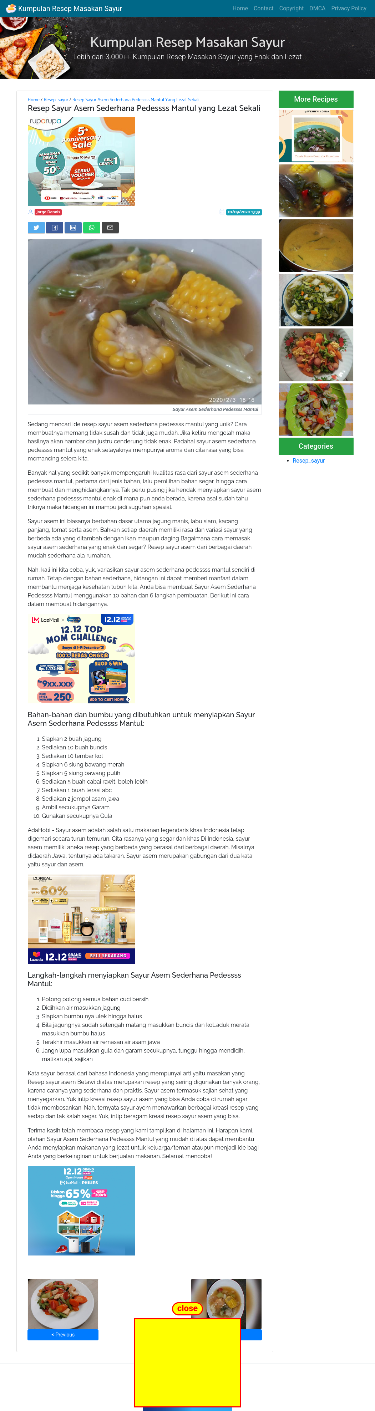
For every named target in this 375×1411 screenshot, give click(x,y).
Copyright (291, 8)
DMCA (317, 8)
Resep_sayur (56, 100)
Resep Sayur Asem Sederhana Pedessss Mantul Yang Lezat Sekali (135, 100)
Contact (264, 8)
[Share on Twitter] (36, 227)
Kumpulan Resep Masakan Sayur (64, 8)
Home (240, 8)
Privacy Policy (349, 8)
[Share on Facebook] (54, 227)
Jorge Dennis (48, 212)
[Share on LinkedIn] (73, 227)
